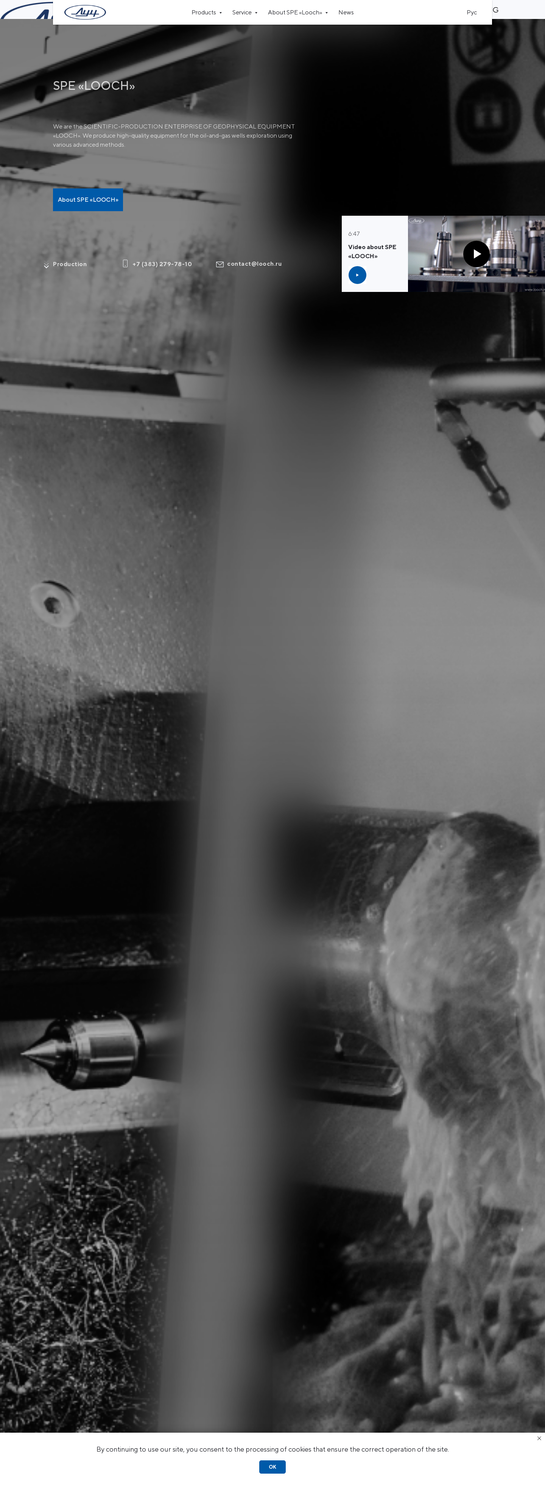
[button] (357, 256)
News (346, 12)
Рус (472, 12)
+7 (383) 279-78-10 (162, 245)
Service (242, 12)
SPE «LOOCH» (94, 67)
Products (204, 12)
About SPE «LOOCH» (88, 180)
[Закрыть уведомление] (539, 1438)
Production (70, 245)
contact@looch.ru (254, 244)
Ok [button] (272, 1467)
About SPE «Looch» (295, 12)
